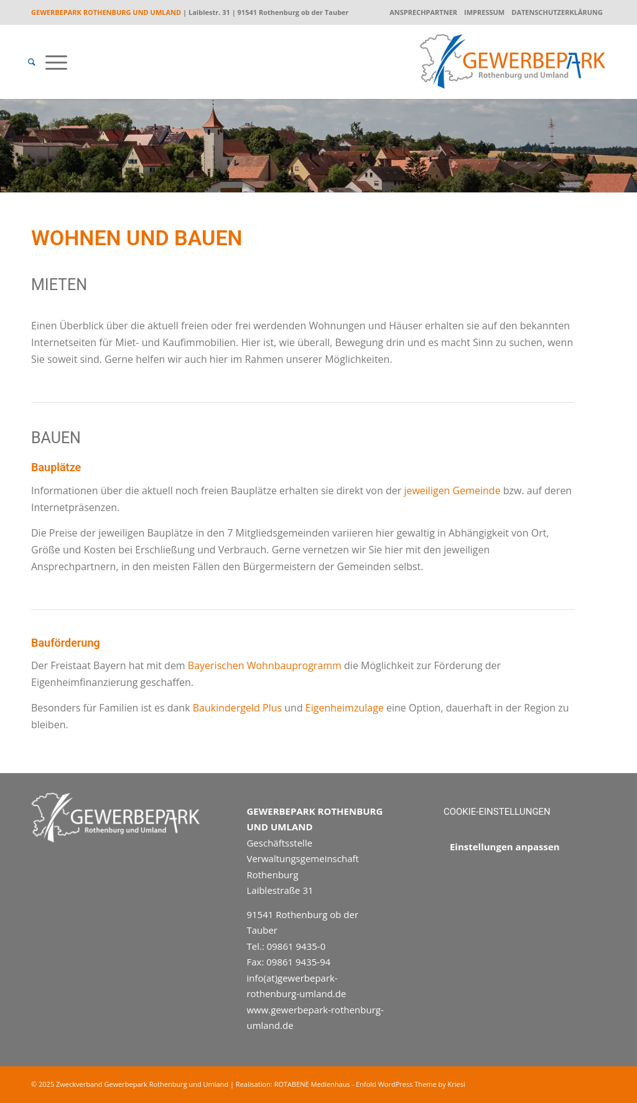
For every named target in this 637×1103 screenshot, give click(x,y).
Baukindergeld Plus (237, 708)
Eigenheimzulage (344, 708)
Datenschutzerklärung (557, 12)
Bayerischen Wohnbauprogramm (263, 665)
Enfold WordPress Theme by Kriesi (410, 1084)
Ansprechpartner (423, 12)
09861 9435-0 (296, 946)
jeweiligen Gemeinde (452, 490)
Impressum (484, 12)
